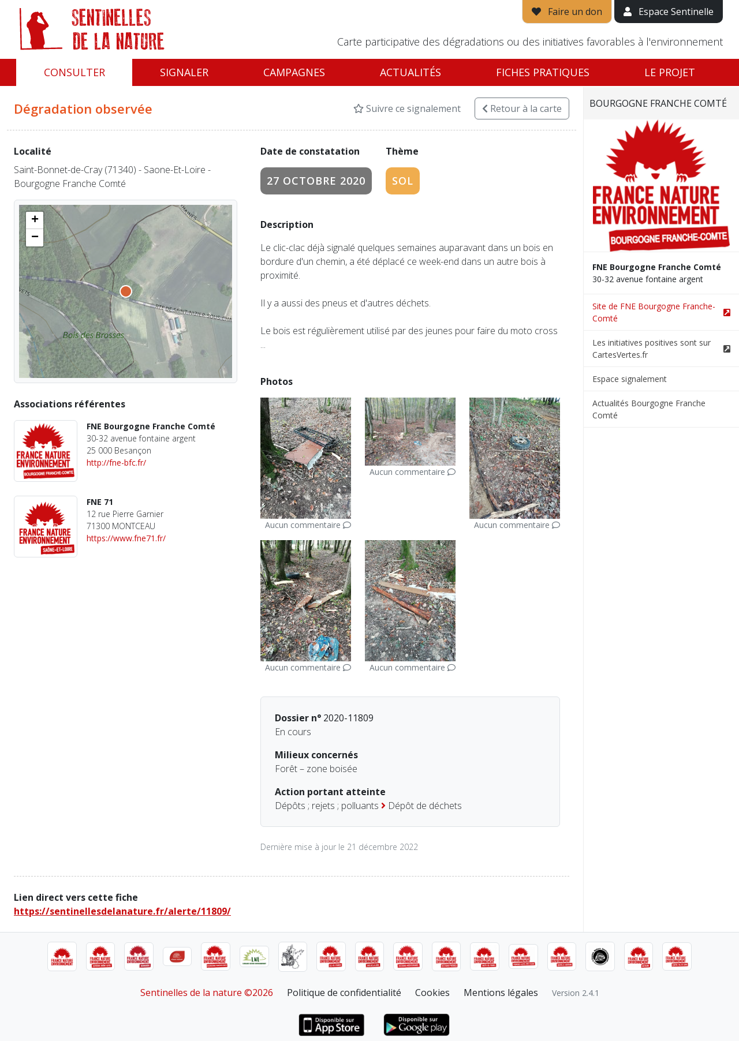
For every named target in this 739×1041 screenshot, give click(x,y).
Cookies (432, 992)
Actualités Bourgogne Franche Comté (649, 409)
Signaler (184, 72)
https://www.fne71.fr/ (126, 538)
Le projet (669, 72)
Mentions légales (501, 992)
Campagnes (294, 72)
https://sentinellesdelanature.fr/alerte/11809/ (122, 911)
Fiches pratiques (542, 72)
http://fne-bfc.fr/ (116, 462)
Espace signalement (629, 378)
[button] (34, 220)
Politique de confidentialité (344, 992)
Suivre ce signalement (407, 108)
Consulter (74, 72)
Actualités (410, 72)
